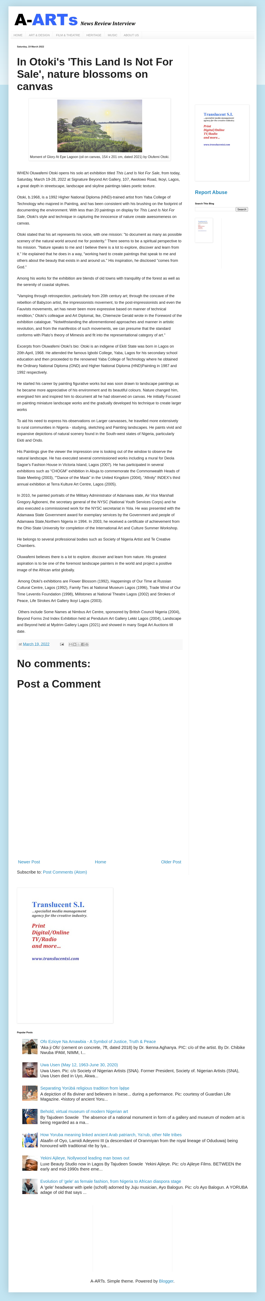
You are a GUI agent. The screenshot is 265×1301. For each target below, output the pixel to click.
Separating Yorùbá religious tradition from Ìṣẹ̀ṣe (84, 1088)
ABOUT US (131, 35)
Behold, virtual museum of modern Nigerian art (84, 1111)
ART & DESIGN (39, 35)
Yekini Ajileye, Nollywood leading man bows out (84, 1158)
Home (100, 862)
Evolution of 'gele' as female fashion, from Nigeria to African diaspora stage (110, 1181)
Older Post (171, 862)
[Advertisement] (99, 820)
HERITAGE (93, 35)
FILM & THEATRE (68, 35)
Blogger (166, 1281)
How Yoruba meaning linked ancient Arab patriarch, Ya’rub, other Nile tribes (111, 1134)
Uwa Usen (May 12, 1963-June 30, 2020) (79, 1064)
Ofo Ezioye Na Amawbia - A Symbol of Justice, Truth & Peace (98, 1041)
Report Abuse (211, 192)
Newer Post (29, 862)
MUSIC (112, 35)
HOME (18, 35)
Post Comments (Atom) (65, 872)
